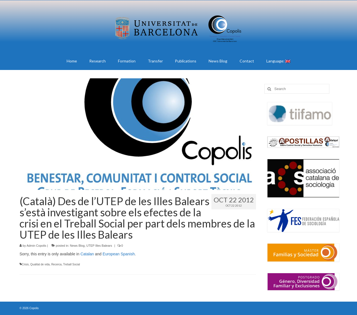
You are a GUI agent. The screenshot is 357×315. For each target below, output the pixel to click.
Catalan (87, 254)
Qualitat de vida (40, 264)
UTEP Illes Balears (99, 245)
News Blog (77, 245)
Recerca (56, 264)
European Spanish (119, 254)
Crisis (25, 264)
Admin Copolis (36, 245)
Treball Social (71, 264)
